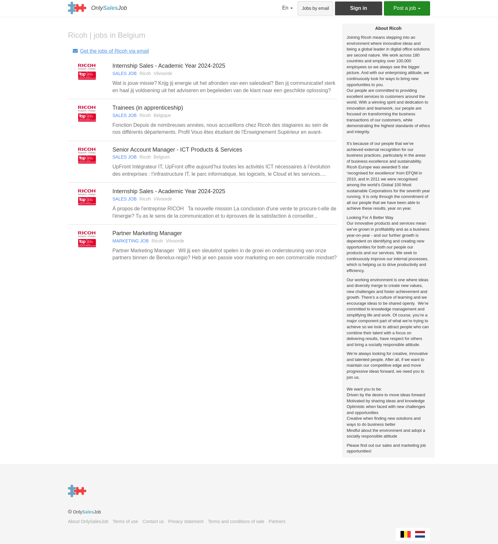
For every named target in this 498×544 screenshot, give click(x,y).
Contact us (153, 521)
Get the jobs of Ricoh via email (110, 51)
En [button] (287, 7)
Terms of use (125, 521)
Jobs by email (315, 8)
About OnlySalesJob (88, 521)
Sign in (358, 8)
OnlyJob (109, 8)
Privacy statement (186, 521)
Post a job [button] (407, 8)
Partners (277, 521)
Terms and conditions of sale (236, 521)
